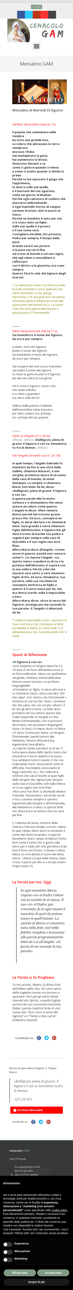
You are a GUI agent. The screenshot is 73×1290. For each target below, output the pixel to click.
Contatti (36, 6)
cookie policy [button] (59, 1210)
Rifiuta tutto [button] (19, 1272)
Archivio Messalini (28, 1109)
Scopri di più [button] (36, 1282)
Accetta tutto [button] (53, 1272)
